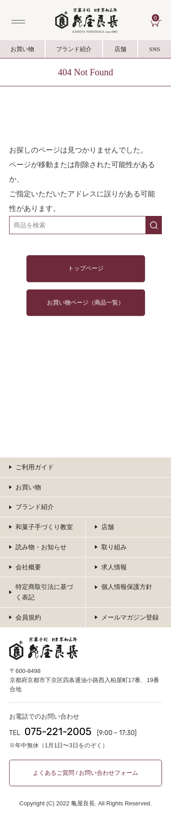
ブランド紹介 (74, 52)
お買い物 (22, 49)
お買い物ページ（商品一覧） (85, 302)
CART (157, 17)
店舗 (120, 49)
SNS (154, 52)
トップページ (86, 268)
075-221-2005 (57, 731)
